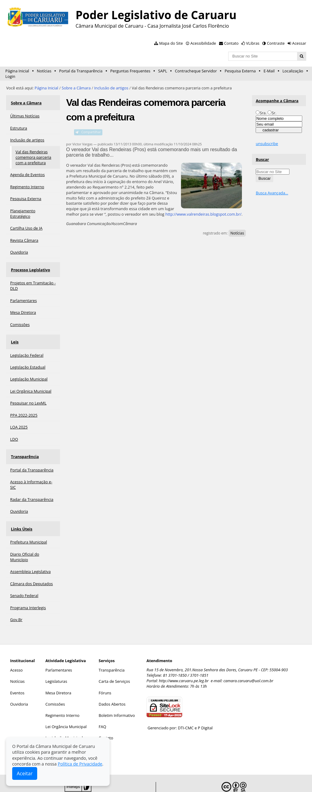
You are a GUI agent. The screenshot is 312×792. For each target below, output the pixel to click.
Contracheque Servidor (196, 71)
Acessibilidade (203, 43)
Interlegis (139, 778)
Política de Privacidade (80, 764)
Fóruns (105, 673)
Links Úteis (20, 511)
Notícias (44, 71)
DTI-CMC (186, 708)
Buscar (262, 159)
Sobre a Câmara (76, 88)
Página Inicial (17, 71)
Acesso (16, 650)
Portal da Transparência (80, 71)
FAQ (102, 707)
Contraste (276, 43)
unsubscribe (267, 143)
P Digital (205, 708)
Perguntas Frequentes (130, 71)
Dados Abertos (112, 684)
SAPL (162, 71)
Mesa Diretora (58, 673)
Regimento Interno (62, 696)
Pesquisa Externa (240, 71)
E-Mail (269, 71)
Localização (292, 71)
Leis (14, 332)
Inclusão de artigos (111, 88)
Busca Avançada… (272, 193)
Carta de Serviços (114, 662)
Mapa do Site (171, 43)
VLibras (253, 43)
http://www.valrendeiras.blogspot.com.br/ (203, 214)
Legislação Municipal (64, 718)
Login (10, 76)
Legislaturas (56, 662)
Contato (231, 43)
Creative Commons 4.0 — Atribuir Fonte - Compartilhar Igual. (254, 780)
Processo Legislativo (29, 263)
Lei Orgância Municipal (66, 707)
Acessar (299, 43)
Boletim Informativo (117, 696)
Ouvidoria (19, 684)
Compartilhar (91, 132)
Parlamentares (58, 650)
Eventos (17, 673)
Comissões (55, 684)
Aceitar (25, 773)
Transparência (24, 443)
